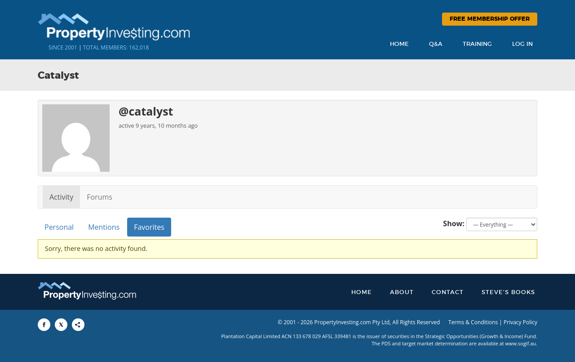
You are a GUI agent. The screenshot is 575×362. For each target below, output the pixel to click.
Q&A (435, 44)
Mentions (103, 227)
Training (477, 44)
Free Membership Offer (490, 19)
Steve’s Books (508, 292)
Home (399, 44)
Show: (453, 223)
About (402, 292)
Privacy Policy (520, 322)
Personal (59, 227)
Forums (99, 197)
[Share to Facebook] (44, 324)
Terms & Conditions (473, 322)
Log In (522, 44)
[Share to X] (61, 324)
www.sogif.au (520, 343)
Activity (61, 197)
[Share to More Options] (78, 324)
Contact (448, 292)
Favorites (149, 227)
